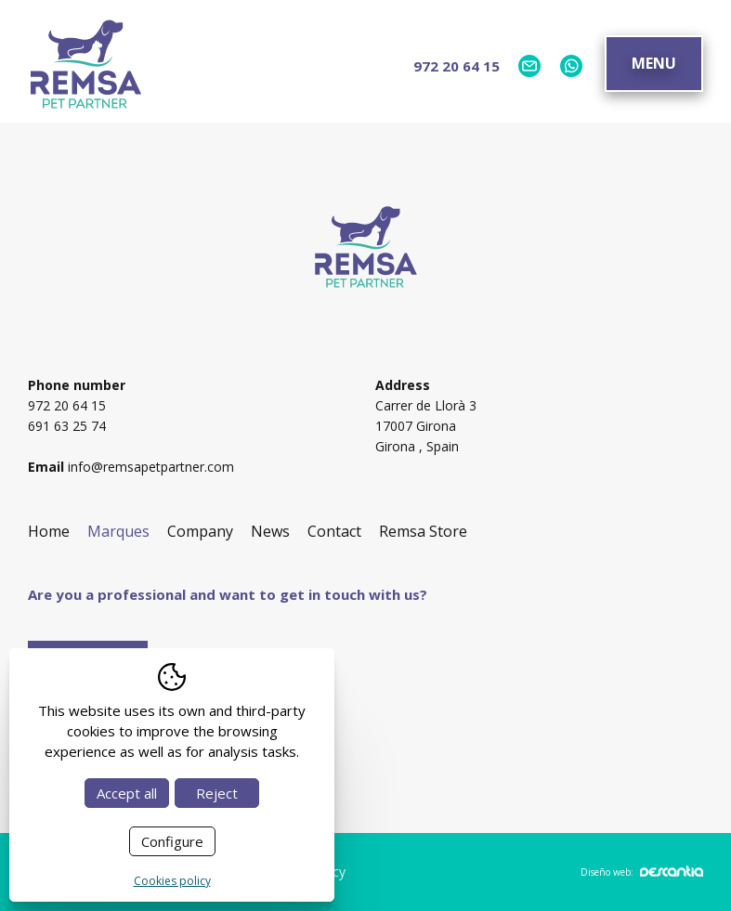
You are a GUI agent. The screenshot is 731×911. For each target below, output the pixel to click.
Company (200, 531)
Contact (334, 531)
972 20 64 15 (456, 66)
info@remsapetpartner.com (151, 466)
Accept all (127, 793)
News (270, 531)
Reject (217, 793)
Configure (172, 841)
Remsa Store (423, 531)
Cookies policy (172, 881)
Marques (118, 531)
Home (49, 531)
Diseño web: (642, 871)
